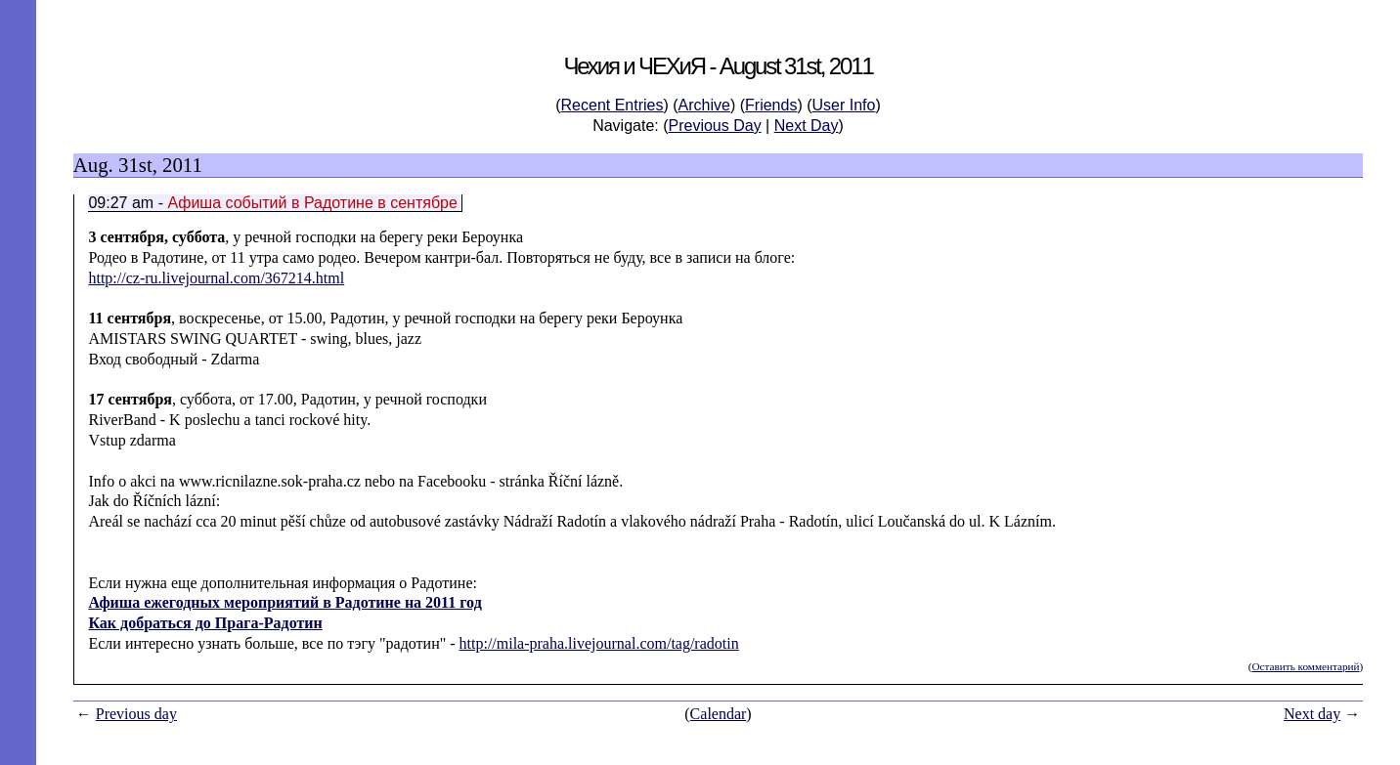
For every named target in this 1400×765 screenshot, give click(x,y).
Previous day (136, 713)
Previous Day (715, 125)
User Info (844, 105)
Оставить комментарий (1305, 666)
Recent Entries (612, 105)
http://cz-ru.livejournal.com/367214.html (216, 278)
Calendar (718, 713)
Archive (704, 105)
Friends (771, 105)
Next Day (806, 125)
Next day (1312, 713)
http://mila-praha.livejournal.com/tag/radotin (599, 643)
